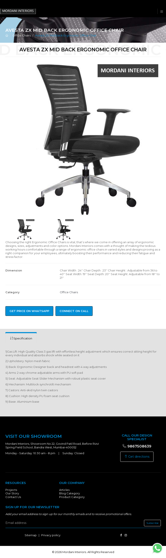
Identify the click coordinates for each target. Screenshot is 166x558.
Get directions (136, 457)
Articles (64, 490)
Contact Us (13, 497)
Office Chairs (22, 35)
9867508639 (137, 446)
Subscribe (152, 523)
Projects (11, 490)
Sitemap (31, 535)
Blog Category (69, 493)
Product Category (72, 497)
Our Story (12, 493)
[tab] (21, 338)
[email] (83, 523)
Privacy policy (50, 535)
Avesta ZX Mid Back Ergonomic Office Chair (65, 35)
